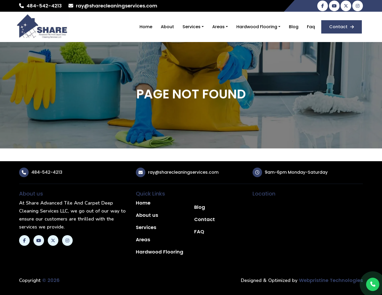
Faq (311, 27)
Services (192, 27)
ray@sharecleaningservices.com (116, 5)
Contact (341, 27)
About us (147, 215)
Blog (293, 27)
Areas (218, 27)
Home (146, 27)
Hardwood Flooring (256, 27)
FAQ (199, 231)
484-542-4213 (44, 5)
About (167, 27)
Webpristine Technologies (331, 280)
